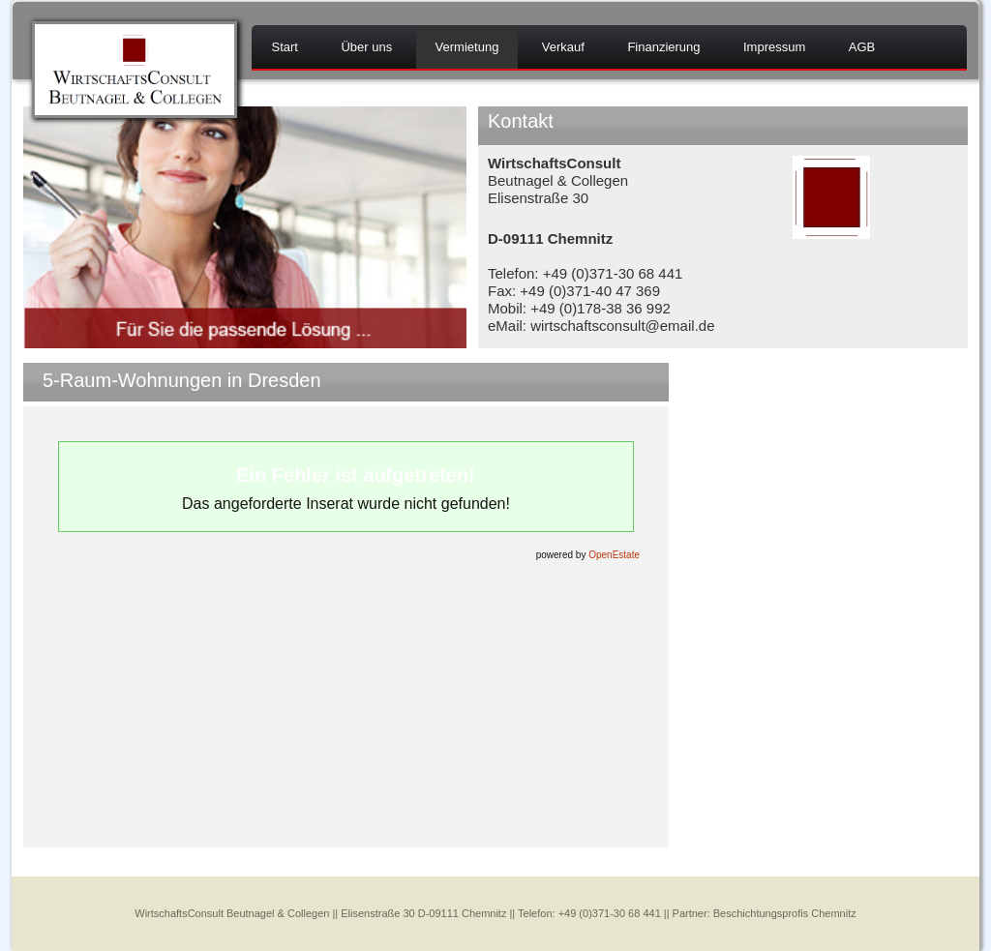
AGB (862, 47)
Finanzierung (663, 47)
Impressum (774, 47)
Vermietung (467, 47)
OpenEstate (614, 555)
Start (284, 47)
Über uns (366, 47)
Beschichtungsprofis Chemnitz (784, 913)
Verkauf (563, 47)
